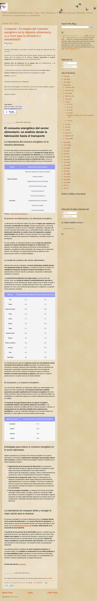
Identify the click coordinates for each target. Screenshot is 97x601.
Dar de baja (48, 578)
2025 (65, 79)
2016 (65, 159)
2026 (65, 76)
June (67, 124)
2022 (65, 142)
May (66, 127)
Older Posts (52, 593)
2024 (65, 82)
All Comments (68, 66)
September (68, 96)
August (67, 99)
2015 (65, 162)
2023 (65, 85)
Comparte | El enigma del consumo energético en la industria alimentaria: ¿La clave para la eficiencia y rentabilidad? (28, 34)
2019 (65, 151)
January (67, 138)
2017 (65, 156)
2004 (65, 188)
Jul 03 (69, 120)
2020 (65, 148)
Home (30, 593)
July (66, 102)
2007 (65, 185)
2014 (65, 165)
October (67, 93)
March (67, 133)
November (68, 90)
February (68, 136)
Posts (65, 63)
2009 (65, 179)
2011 (65, 174)
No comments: (38, 582)
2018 (65, 154)
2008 (65, 182)
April (66, 130)
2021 (65, 145)
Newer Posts (7, 593)
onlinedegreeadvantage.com (68, 228)
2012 (65, 171)
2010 (65, 176)
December (68, 87)
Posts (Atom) (14, 597)
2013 (65, 168)
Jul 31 (69, 104)
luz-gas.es (13, 75)
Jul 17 (69, 107)
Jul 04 (69, 113)
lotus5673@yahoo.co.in (72, 49)
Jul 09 (69, 110)
